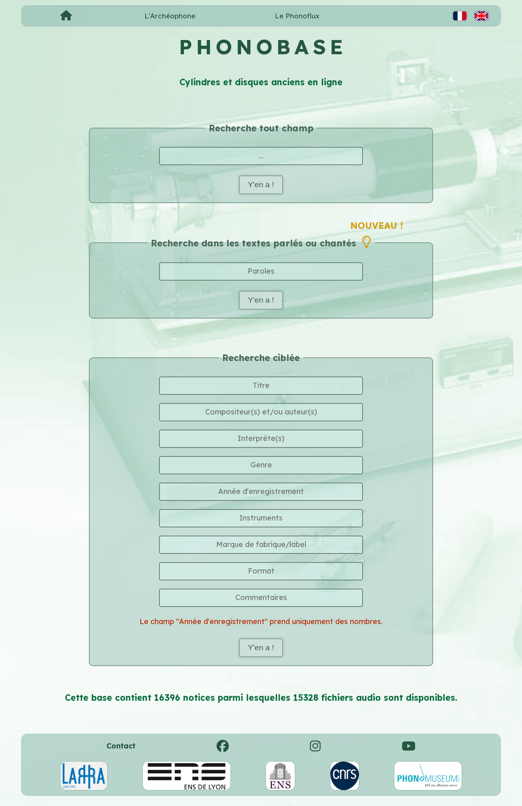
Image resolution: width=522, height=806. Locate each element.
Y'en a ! (261, 185)
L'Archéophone (169, 15)
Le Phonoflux (297, 15)
